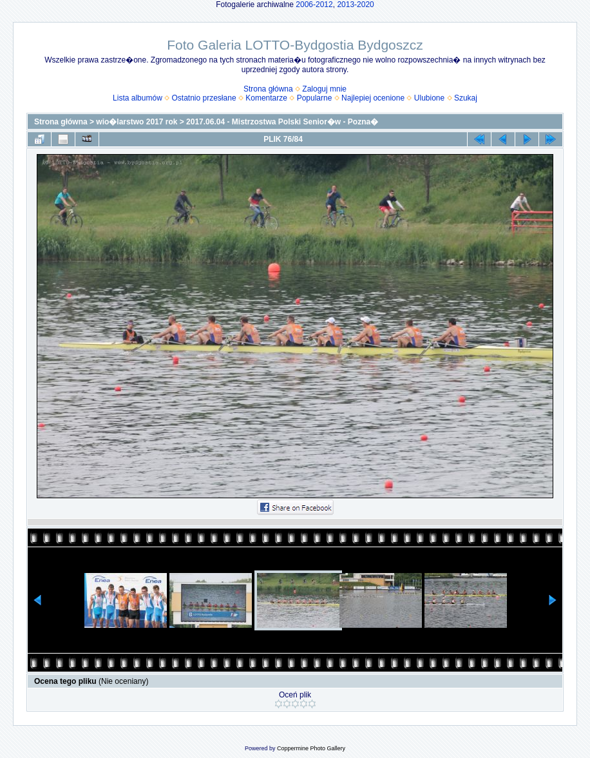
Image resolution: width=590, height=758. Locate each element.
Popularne (314, 97)
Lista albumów (137, 97)
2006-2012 (314, 4)
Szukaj (465, 97)
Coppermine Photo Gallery (311, 748)
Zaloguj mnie (324, 88)
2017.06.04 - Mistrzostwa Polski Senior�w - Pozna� (282, 121)
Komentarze (266, 97)
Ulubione (429, 97)
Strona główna (268, 88)
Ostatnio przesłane (204, 97)
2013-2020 (355, 4)
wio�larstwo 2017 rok (136, 121)
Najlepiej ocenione (372, 97)
